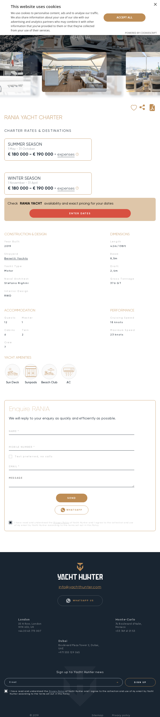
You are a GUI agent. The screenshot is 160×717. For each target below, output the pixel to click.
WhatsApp (71, 510)
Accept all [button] (125, 17)
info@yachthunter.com (80, 587)
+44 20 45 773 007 (29, 631)
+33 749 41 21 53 (125, 631)
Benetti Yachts (16, 258)
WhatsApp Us (80, 600)
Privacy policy (121, 715)
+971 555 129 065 (69, 652)
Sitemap (97, 715)
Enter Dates (80, 213)
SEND (71, 497)
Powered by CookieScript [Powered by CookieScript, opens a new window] (141, 32)
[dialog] (80, 17)
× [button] (155, 4)
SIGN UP (140, 682)
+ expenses (64, 154)
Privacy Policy (61, 522)
